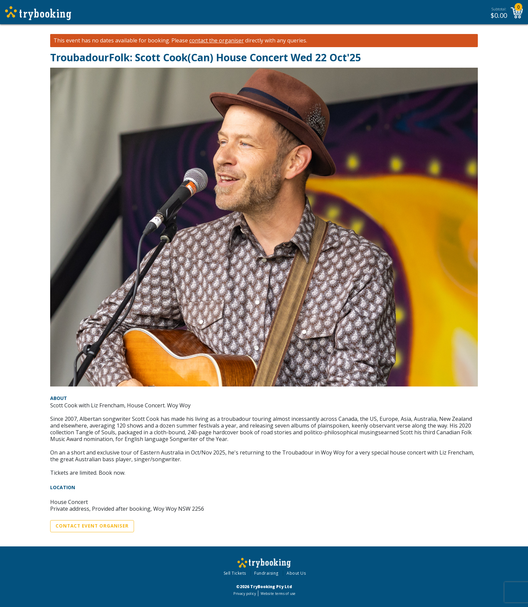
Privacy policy (244, 593)
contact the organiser (216, 40)
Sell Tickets (235, 573)
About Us (296, 573)
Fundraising (266, 573)
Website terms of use (278, 593)
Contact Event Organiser (92, 526)
